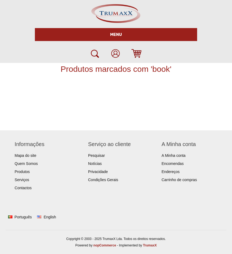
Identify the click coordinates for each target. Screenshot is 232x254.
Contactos (23, 188)
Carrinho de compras (179, 180)
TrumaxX (150, 245)
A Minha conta (173, 155)
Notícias (95, 163)
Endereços (170, 172)
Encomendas (172, 163)
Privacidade (98, 172)
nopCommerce (104, 245)
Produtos (22, 172)
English (50, 217)
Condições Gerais (103, 180)
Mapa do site (25, 155)
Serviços (22, 180)
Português (23, 217)
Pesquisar (96, 155)
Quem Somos (26, 163)
